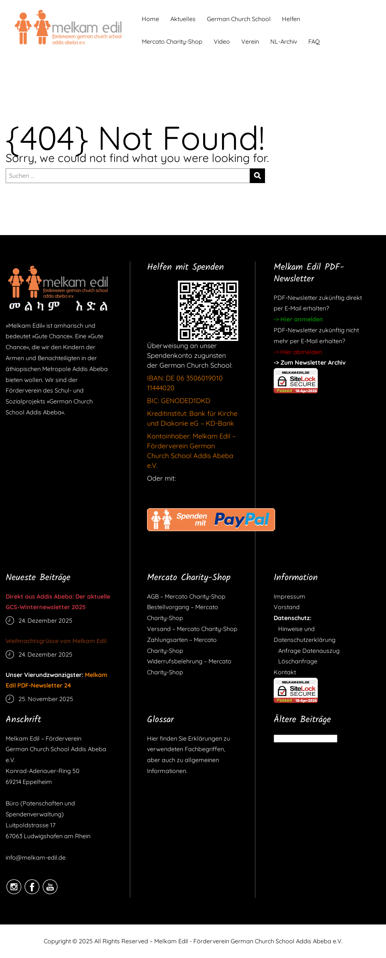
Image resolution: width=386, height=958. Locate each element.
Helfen (291, 19)
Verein (250, 41)
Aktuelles (183, 19)
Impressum (289, 596)
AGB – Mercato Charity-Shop (186, 596)
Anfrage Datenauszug (307, 650)
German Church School (239, 19)
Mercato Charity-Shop (172, 41)
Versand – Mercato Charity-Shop (192, 629)
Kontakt (285, 672)
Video (222, 41)
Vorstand (287, 607)
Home (150, 19)
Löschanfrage (295, 661)
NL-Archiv (283, 41)
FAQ (314, 41)
